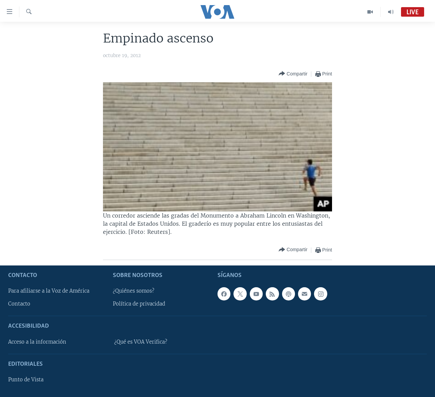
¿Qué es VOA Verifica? (140, 342)
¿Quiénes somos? (133, 291)
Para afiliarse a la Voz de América (48, 291)
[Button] (293, 74)
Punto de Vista (26, 380)
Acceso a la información (37, 342)
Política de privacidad (139, 304)
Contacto (19, 304)
